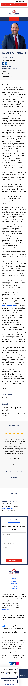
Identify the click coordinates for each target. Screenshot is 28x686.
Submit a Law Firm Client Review (14, 484)
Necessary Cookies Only (9, 681)
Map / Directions (8, 508)
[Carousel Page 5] (21, 471)
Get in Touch (14, 520)
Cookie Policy (7, 628)
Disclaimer (14, 581)
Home (4, 19)
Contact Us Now (14, 560)
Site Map (14, 586)
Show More (6, 77)
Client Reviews (14, 425)
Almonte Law (20, 672)
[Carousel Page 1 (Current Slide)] (6, 471)
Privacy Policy (14, 584)
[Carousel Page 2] (10, 471)
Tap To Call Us (7, 5)
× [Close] (17, 669)
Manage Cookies (19, 628)
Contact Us (14, 19)
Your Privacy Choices (10, 626)
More (23, 19)
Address (14, 493)
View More (14, 477)
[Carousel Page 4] (18, 471)
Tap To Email (20, 5)
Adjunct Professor (9, 306)
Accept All (9, 677)
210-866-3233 (11, 60)
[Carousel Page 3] (14, 471)
